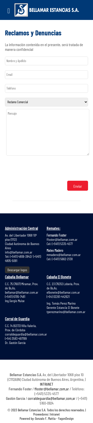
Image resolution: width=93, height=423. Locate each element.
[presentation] (44, 168)
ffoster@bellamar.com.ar (62, 239)
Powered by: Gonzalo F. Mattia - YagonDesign (47, 418)
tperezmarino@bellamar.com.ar (66, 312)
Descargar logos (17, 270)
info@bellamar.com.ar (18, 252)
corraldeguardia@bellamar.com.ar (26, 334)
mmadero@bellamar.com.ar (64, 255)
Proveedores (41, 414)
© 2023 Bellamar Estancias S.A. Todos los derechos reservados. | (46, 410)
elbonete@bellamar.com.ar (63, 292)
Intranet (55, 414)
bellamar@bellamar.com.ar (21, 292)
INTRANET (46, 384)
